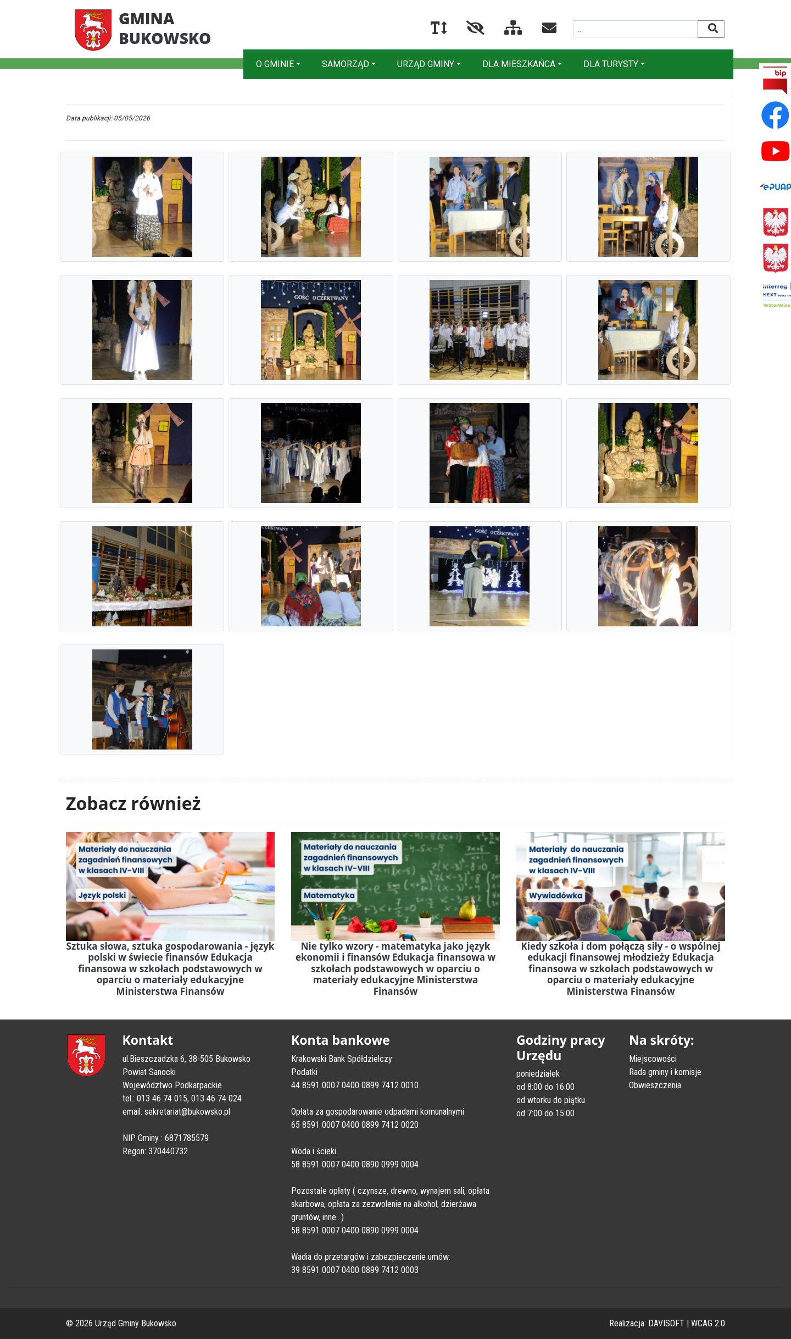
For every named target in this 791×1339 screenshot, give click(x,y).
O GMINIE (275, 64)
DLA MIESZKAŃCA (518, 64)
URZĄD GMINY (425, 64)
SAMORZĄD (345, 64)
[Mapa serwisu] (504, 30)
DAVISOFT (666, 1323)
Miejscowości (653, 1059)
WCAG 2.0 (708, 1323)
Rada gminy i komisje (665, 1072)
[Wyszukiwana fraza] (636, 28)
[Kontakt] (540, 30)
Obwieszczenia (655, 1085)
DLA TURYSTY (610, 64)
